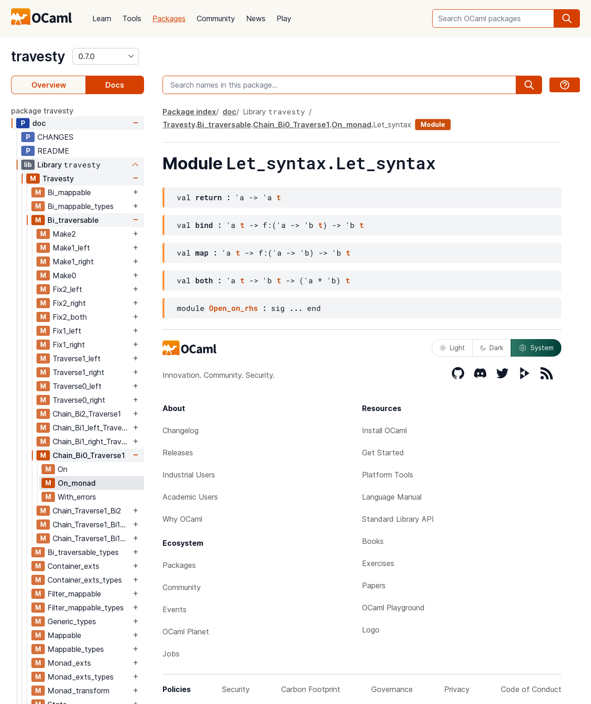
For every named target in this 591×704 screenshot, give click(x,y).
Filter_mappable (74, 593)
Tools (131, 18)
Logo (371, 629)
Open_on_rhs (233, 308)
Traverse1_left (77, 358)
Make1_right (73, 261)
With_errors (77, 496)
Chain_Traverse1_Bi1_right (92, 538)
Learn (101, 18)
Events (175, 609)
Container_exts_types (85, 580)
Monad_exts (69, 663)
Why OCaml (182, 519)
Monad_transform (78, 690)
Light (452, 348)
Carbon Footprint (310, 689)
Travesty (58, 178)
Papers (374, 585)
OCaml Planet (186, 631)
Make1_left (71, 247)
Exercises (378, 563)
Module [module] (433, 124)
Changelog (181, 430)
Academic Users (190, 496)
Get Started (383, 452)
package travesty (42, 110)
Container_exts (73, 566)
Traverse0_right (79, 400)
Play (284, 18)
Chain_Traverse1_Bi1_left (92, 524)
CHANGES (55, 137)
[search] (567, 18)
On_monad (77, 483)
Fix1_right (69, 344)
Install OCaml (384, 430)
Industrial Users (189, 474)
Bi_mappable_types (81, 206)
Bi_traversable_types (83, 552)
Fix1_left (67, 330)
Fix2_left (67, 289)
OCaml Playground (393, 607)
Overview (48, 84)
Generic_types (72, 621)
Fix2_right (69, 303)
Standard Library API (398, 519)
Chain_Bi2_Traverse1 (87, 413)
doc (39, 123)
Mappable (64, 635)
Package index (189, 111)
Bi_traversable (73, 220)
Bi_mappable (69, 192)
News (255, 18)
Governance (392, 689)
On (62, 469)
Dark (491, 348)
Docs (114, 84)
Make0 (64, 275)
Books (373, 541)
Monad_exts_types (81, 676)
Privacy (457, 689)
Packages (169, 18)
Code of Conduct (531, 689)
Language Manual (392, 496)
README (53, 150)
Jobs (171, 653)
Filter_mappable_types (86, 607)
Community (216, 18)
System (536, 348)
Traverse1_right (78, 372)
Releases (178, 452)
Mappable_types (76, 649)
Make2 (64, 234)
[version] (105, 56)
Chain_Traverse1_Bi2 (87, 510)
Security (236, 689)
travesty (38, 56)
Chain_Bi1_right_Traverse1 (92, 441)
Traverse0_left (77, 386)
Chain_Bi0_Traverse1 (89, 455)
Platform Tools (387, 474)
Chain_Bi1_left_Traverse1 (92, 427)
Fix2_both (70, 317)
